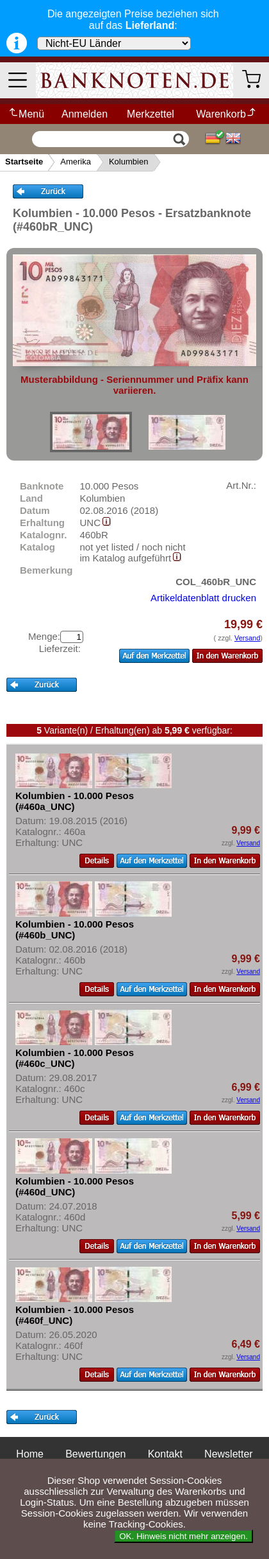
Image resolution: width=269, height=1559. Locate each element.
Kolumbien (128, 161)
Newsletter (228, 1454)
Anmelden (84, 114)
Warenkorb (226, 114)
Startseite (24, 161)
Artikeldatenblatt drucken (203, 597)
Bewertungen (95, 1454)
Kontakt (165, 1454)
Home (30, 1454)
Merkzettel (150, 114)
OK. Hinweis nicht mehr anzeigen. (183, 1536)
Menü (26, 114)
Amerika (75, 161)
